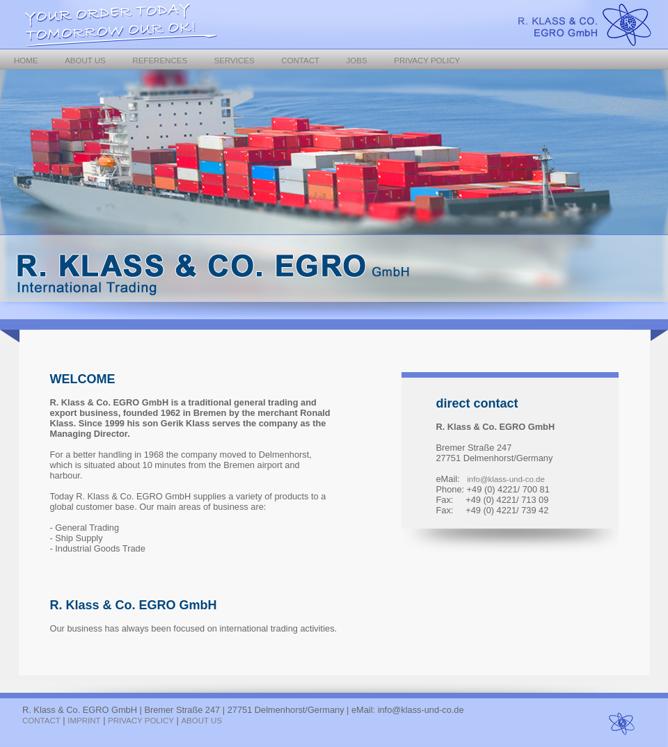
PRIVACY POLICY (427, 60)
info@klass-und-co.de (506, 479)
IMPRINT (83, 720)
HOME (26, 60)
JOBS (357, 60)
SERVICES (234, 60)
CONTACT (300, 60)
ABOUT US (85, 60)
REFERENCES (159, 60)
